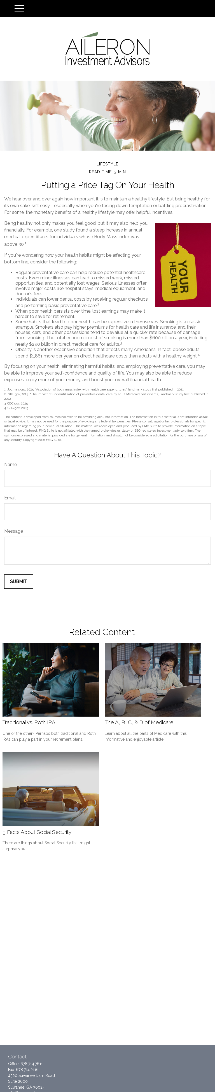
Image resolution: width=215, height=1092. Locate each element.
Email (10, 498)
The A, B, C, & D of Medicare (139, 722)
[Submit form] (18, 581)
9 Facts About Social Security (37, 832)
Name (10, 464)
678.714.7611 (31, 1063)
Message (13, 531)
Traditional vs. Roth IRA (29, 722)
